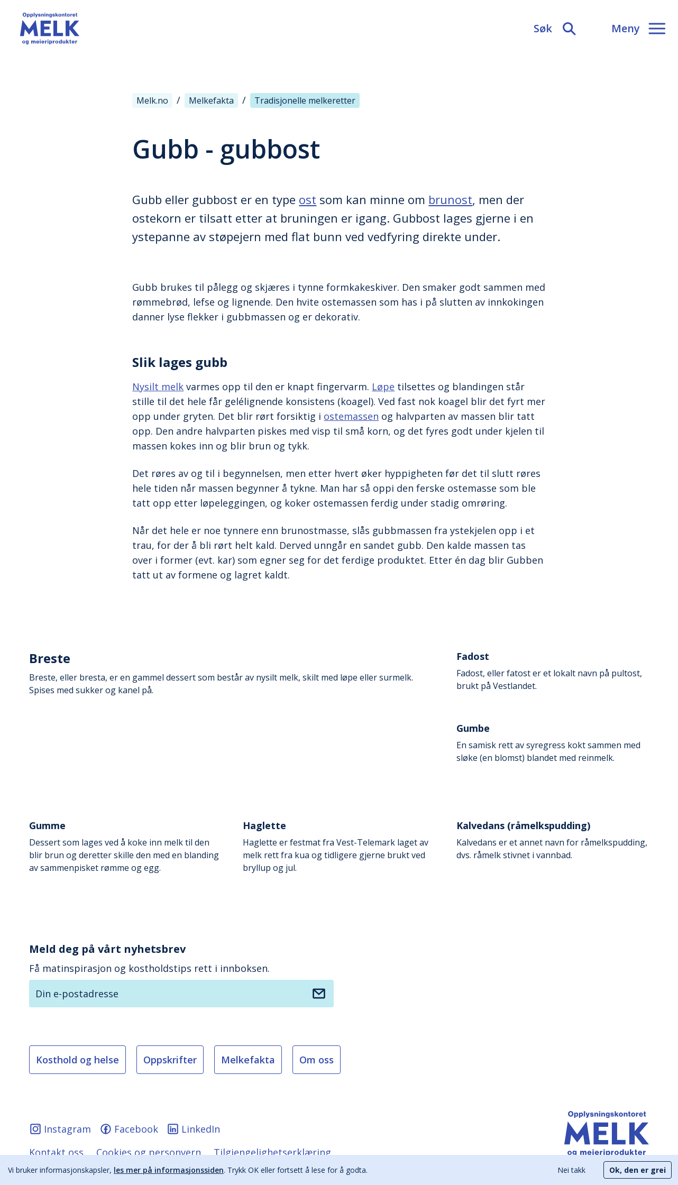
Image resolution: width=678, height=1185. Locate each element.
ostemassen (351, 416)
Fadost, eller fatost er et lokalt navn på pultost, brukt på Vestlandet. (552, 671)
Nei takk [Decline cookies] (571, 1170)
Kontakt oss (56, 1152)
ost (307, 199)
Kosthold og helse (77, 1059)
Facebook (128, 1129)
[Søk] (556, 28)
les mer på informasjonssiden (169, 1170)
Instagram (60, 1129)
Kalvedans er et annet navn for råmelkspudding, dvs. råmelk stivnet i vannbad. (552, 840)
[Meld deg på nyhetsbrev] (319, 993)
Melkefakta (248, 1059)
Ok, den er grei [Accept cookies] (637, 1170)
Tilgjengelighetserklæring (272, 1152)
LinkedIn (193, 1129)
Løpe (383, 386)
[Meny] (638, 28)
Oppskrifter (170, 1059)
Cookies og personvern (148, 1152)
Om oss (316, 1059)
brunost (450, 199)
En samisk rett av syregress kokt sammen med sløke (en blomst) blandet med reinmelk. (552, 743)
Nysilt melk (158, 386)
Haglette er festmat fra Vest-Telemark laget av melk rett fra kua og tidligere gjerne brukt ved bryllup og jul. (339, 846)
